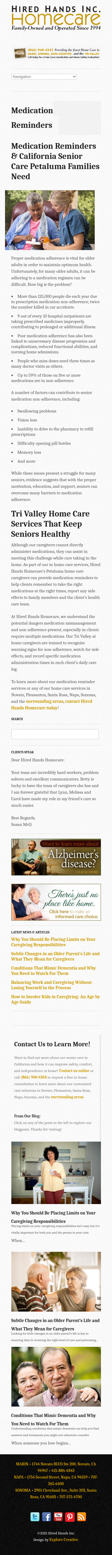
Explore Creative (64, 1539)
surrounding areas (44, 701)
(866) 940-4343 (34, 1077)
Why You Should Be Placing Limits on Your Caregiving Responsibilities (53, 942)
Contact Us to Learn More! (52, 1044)
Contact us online (74, 1070)
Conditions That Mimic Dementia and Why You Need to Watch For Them (53, 970)
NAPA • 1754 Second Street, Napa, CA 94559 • (52, 1477)
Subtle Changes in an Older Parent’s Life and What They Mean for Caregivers (55, 956)
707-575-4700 (70, 1497)
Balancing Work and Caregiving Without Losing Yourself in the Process (51, 985)
